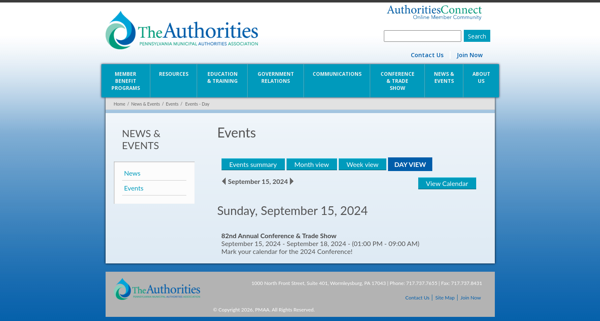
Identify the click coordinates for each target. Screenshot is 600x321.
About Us (481, 77)
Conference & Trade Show (397, 81)
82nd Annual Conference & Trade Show (279, 235)
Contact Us (427, 55)
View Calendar (447, 183)
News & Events (444, 77)
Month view (311, 164)
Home (119, 103)
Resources (173, 73)
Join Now (470, 55)
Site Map (445, 297)
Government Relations (276, 77)
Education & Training (222, 77)
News (132, 173)
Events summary (253, 164)
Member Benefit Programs (125, 81)
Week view (362, 164)
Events (172, 103)
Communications (337, 73)
